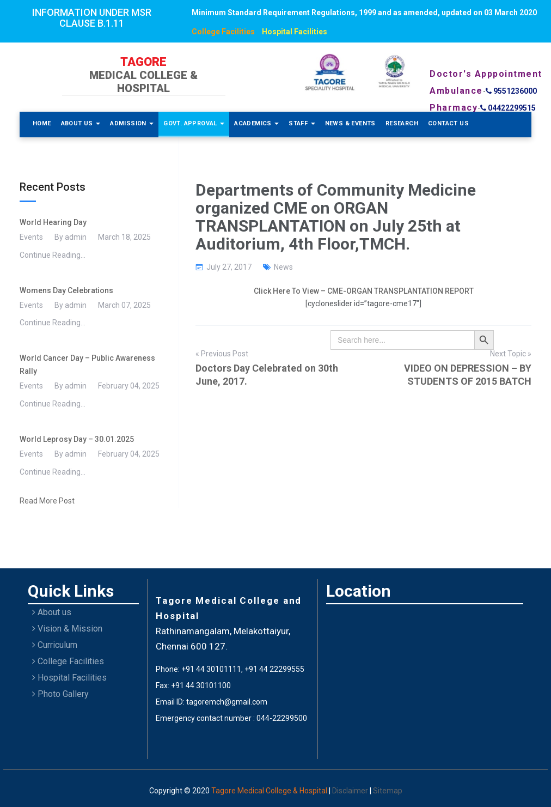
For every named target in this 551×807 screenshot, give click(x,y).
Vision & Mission (67, 628)
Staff (302, 123)
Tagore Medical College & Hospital (270, 790)
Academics (256, 123)
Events (31, 237)
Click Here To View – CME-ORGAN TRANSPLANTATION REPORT (364, 291)
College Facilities (223, 31)
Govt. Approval (193, 123)
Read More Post (47, 500)
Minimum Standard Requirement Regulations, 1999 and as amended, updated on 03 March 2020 (364, 12)
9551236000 (511, 91)
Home (42, 123)
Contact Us (448, 123)
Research (401, 123)
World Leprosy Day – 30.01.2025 (77, 439)
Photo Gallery (60, 694)
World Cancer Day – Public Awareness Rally (87, 364)
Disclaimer (351, 790)
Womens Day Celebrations (66, 290)
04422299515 (508, 108)
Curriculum (54, 645)
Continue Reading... (52, 255)
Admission (132, 123)
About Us (81, 123)
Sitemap (387, 790)
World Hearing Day (53, 222)
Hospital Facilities (294, 31)
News (283, 267)
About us (51, 612)
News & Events (350, 123)
